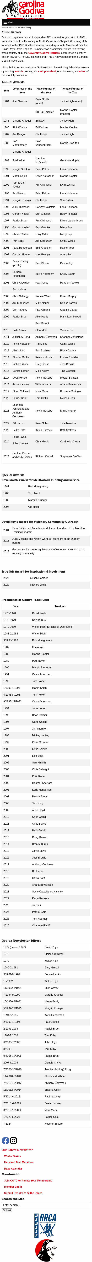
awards (19, 71)
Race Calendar (13, 1168)
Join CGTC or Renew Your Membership (28, 1180)
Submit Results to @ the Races (23, 1193)
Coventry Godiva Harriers (44, 53)
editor (82, 71)
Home (4, 28)
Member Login (13, 1186)
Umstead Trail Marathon (18, 1162)
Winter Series (12, 1156)
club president (47, 71)
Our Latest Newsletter (17, 1150)
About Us (13, 28)
